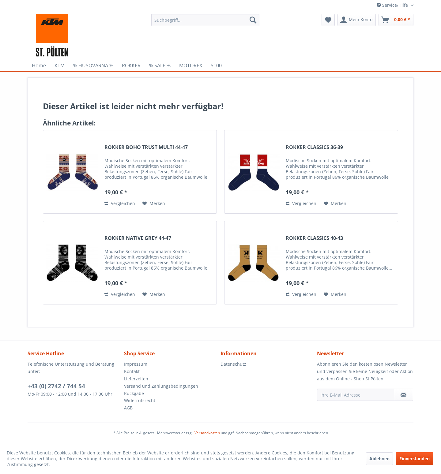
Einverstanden (414, 458)
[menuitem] (205, 20)
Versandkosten (207, 432)
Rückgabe (134, 393)
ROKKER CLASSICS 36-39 (314, 147)
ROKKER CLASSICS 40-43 (314, 238)
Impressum (135, 364)
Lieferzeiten (136, 379)
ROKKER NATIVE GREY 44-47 (137, 238)
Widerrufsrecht (139, 400)
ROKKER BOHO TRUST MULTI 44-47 (146, 147)
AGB (128, 408)
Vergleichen (119, 203)
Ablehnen (379, 458)
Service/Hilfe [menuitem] (393, 5)
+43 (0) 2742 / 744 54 (56, 386)
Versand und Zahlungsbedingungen (161, 386)
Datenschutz (233, 364)
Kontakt (132, 371)
